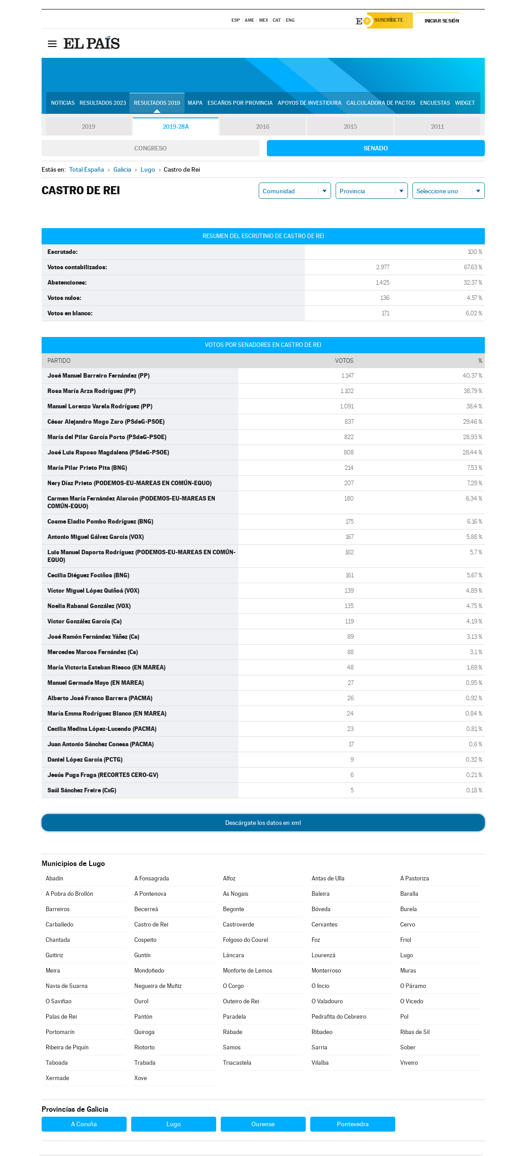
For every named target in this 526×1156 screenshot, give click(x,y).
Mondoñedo (149, 972)
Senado (376, 149)
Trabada (145, 1064)
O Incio (320, 987)
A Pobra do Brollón (69, 895)
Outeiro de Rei (241, 1002)
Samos (232, 1048)
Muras (408, 972)
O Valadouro (327, 1002)
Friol (405, 941)
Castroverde (238, 925)
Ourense (263, 1125)
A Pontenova (150, 895)
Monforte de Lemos (247, 972)
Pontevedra (353, 1125)
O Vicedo (411, 1002)
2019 (88, 128)
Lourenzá (324, 956)
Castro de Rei (151, 925)
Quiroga (144, 1033)
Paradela (234, 1018)
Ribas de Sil (415, 1033)
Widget (465, 104)
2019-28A (176, 128)
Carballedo (59, 925)
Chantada (58, 941)
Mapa (195, 104)
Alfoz (229, 879)
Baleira (321, 895)
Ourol (141, 1002)
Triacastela (237, 1064)
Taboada (57, 1064)
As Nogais (235, 895)
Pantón (143, 1018)
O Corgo (233, 987)
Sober (408, 1048)
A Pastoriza (414, 879)
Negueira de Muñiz (158, 987)
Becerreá (146, 910)
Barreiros (58, 910)
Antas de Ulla (328, 879)
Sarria (319, 1048)
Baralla (409, 895)
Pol (404, 1018)
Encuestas (435, 104)
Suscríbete (393, 21)
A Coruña (84, 1125)
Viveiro (409, 1064)
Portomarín (60, 1033)
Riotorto (144, 1048)
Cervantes (324, 925)
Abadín (54, 879)
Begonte (233, 910)
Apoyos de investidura (309, 104)
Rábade (232, 1033)
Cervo (407, 925)
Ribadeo (322, 1033)
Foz (316, 941)
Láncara (233, 956)
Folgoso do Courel (245, 941)
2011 (438, 128)
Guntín (142, 956)
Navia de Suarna (67, 987)
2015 (350, 128)
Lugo (406, 956)
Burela (408, 910)
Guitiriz (54, 956)
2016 (263, 128)
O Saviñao (58, 1002)
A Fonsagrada (151, 879)
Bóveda (321, 910)
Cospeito (145, 941)
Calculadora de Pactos (380, 104)
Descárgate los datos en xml (263, 824)
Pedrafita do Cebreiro (339, 1018)
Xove (140, 1079)
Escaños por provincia (240, 104)
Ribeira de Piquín (67, 1048)
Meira (53, 972)
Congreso (150, 149)
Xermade (57, 1079)
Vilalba (320, 1064)
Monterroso (326, 972)
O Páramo (413, 987)
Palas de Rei (61, 1018)
